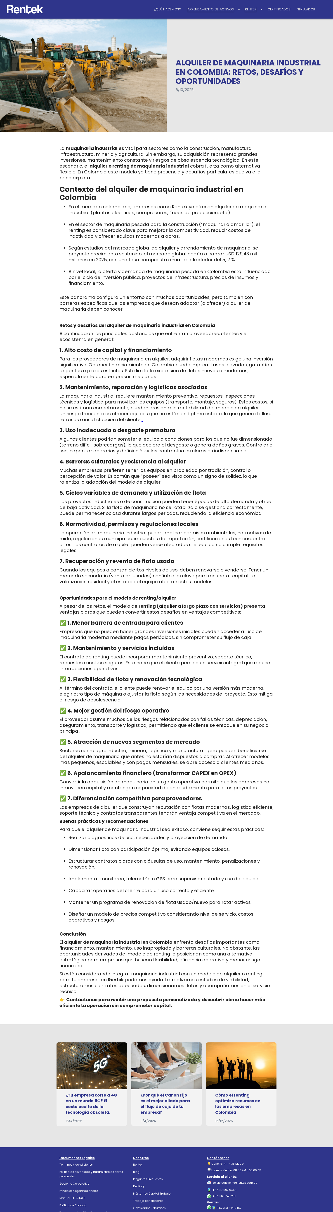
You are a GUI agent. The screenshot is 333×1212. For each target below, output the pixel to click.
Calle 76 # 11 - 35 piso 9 (227, 1164)
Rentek (137, 1164)
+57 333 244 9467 (229, 1208)
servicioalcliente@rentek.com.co (235, 1182)
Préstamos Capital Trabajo (151, 1193)
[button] (213, 9)
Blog (136, 1172)
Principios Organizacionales (78, 1191)
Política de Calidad (72, 1205)
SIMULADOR (306, 9)
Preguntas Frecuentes (148, 1179)
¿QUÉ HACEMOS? (167, 9)
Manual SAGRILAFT (72, 1198)
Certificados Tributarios (149, 1208)
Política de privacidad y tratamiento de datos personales (91, 1174)
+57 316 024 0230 (224, 1196)
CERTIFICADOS (279, 9)
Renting (138, 1186)
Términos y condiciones (76, 1164)
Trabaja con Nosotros (148, 1201)
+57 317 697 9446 (224, 1190)
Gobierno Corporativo (74, 1184)
